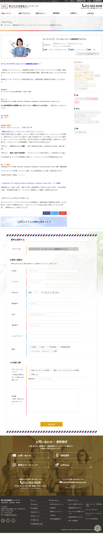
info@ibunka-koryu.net (74, 482)
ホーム (66, 0)
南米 (97, 122)
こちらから (21, 175)
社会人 (65, 49)
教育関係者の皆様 (81, 0)
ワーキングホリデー (81, 82)
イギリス (97, 112)
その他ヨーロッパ (80, 122)
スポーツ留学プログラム (82, 66)
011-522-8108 (31, 482)
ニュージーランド (91, 115)
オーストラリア (80, 49)
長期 (94, 49)
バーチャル (78, 112)
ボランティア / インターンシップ (85, 85)
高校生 (82, 99)
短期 (84, 132)
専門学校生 (58, 49)
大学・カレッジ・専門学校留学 (62, 46)
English (89, 0)
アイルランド (79, 119)
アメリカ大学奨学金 (81, 88)
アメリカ (85, 112)
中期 (76, 132)
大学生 (51, 49)
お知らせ (72, 0)
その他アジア (91, 122)
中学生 (77, 99)
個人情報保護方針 (97, 0)
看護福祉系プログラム (59, 43)
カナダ (92, 112)
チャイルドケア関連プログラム (84, 72)
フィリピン (87, 119)
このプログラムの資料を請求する (87, 54)
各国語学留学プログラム (75, 43)
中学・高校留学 (95, 76)
